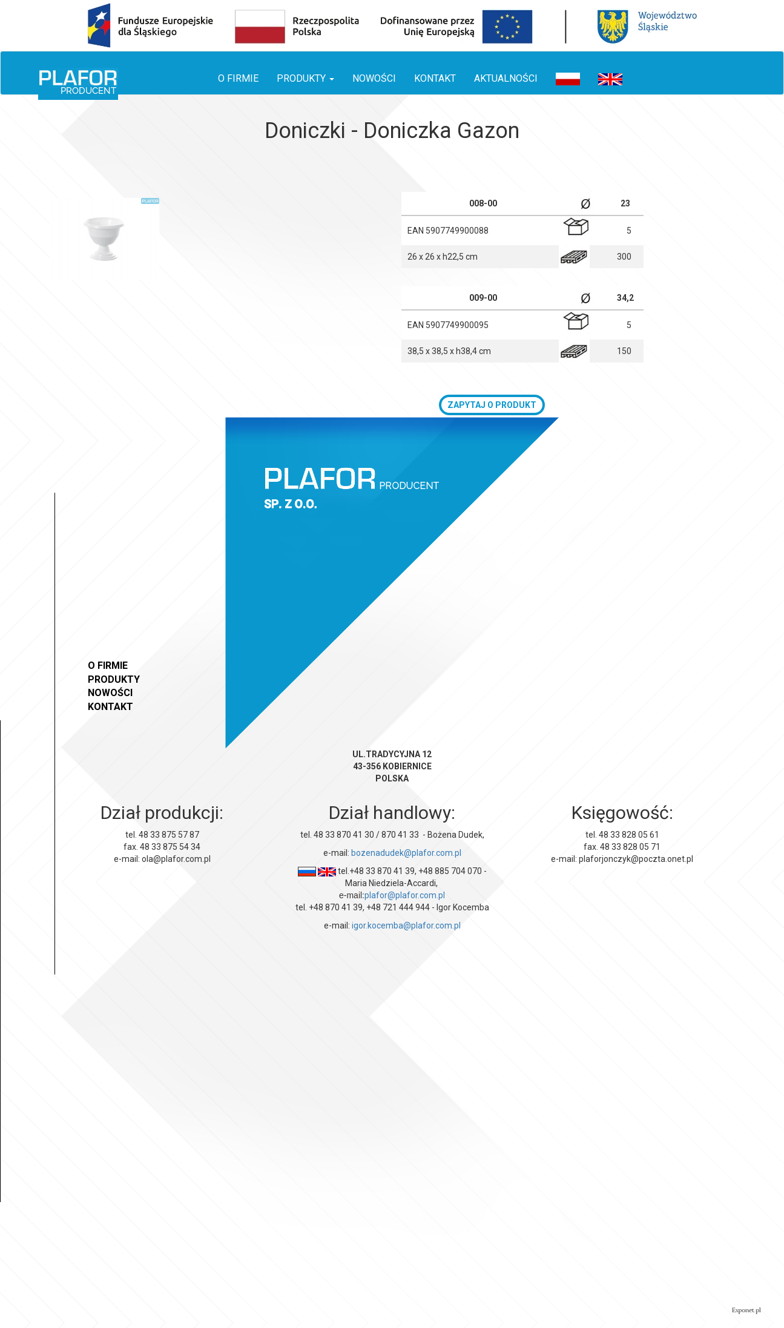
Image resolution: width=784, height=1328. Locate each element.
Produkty (114, 679)
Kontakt (435, 78)
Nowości (374, 78)
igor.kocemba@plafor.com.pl (406, 925)
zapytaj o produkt (491, 405)
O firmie (238, 78)
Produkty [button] (305, 78)
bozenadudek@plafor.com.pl (406, 853)
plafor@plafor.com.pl (404, 895)
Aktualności (506, 78)
